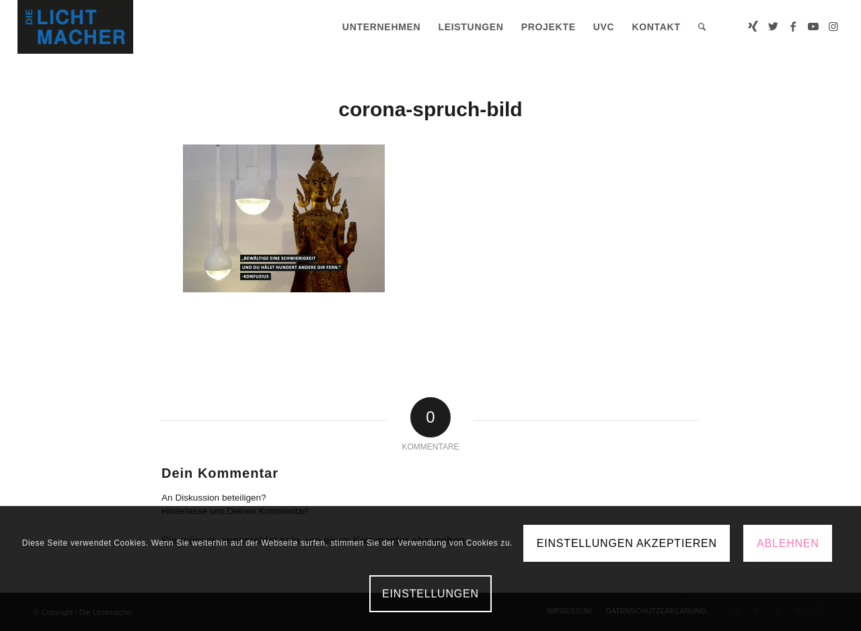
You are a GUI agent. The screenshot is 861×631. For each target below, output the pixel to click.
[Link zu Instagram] (833, 26)
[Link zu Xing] (753, 26)
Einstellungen (430, 593)
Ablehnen (788, 543)
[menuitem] (382, 27)
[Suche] (702, 27)
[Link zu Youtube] (813, 26)
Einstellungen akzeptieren (627, 543)
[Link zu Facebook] (793, 26)
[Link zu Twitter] (773, 26)
